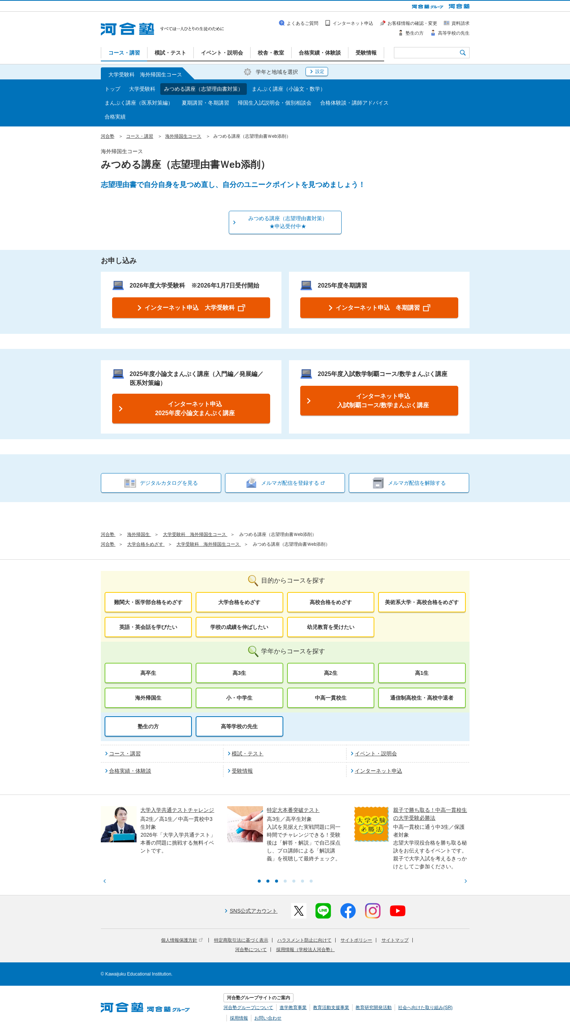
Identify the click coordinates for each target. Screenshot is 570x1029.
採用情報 (239, 1018)
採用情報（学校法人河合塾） (305, 949)
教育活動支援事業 (331, 1007)
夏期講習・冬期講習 (205, 103)
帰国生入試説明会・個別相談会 (275, 103)
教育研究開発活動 (374, 1007)
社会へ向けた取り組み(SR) (425, 1007)
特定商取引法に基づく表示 (241, 940)
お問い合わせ (267, 1018)
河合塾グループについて (248, 1007)
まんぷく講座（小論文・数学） (288, 89)
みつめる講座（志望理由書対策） (203, 89)
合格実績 (115, 117)
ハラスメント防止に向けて (304, 940)
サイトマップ (395, 940)
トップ (112, 89)
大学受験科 (142, 89)
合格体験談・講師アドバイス (354, 103)
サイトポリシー (356, 940)
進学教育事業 (293, 1007)
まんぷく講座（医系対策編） (139, 103)
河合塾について (251, 949)
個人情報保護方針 (182, 940)
